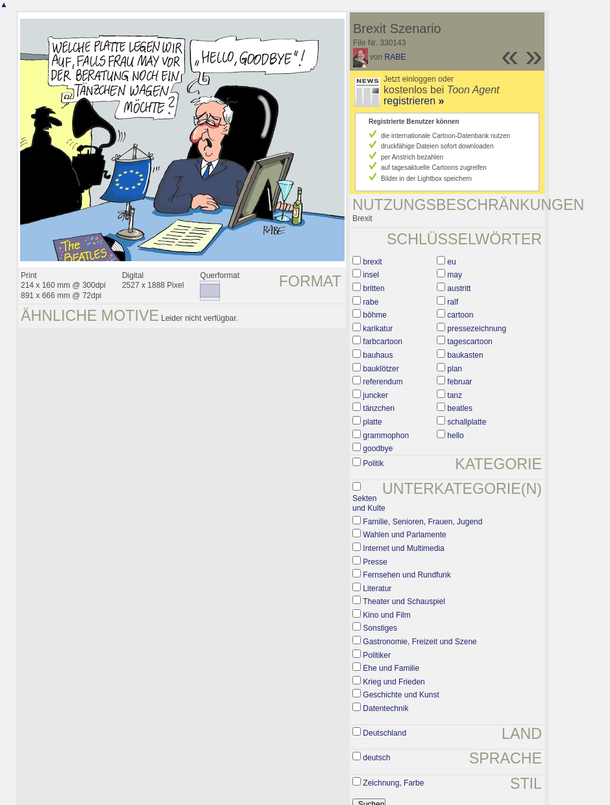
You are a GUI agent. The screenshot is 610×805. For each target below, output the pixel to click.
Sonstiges (380, 628)
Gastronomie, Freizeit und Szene (419, 641)
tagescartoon (469, 341)
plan (454, 368)
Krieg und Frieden (393, 681)
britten (373, 288)
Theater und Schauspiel (404, 601)
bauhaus (378, 355)
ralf (452, 302)
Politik (373, 463)
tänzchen (379, 408)
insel (371, 274)
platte (372, 421)
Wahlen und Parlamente (404, 534)
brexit (372, 261)
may (454, 274)
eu (451, 261)
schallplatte (466, 421)
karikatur (378, 328)
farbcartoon (382, 341)
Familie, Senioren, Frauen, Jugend (422, 521)
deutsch (376, 757)
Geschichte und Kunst (401, 694)
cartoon (460, 315)
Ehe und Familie (391, 668)
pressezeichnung (476, 328)
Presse (375, 561)
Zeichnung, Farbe (393, 783)
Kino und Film (386, 615)
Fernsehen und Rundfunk (406, 574)
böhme (375, 315)
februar (459, 381)
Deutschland (384, 733)
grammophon (386, 435)
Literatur (377, 588)
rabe (370, 302)
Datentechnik (385, 708)
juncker (375, 395)
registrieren (414, 100)
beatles (459, 408)
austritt (458, 288)
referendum (382, 381)
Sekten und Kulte (368, 503)
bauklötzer (380, 368)
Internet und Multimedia (403, 548)
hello (455, 435)
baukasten (465, 355)
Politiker (377, 655)
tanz (454, 395)
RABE (395, 57)
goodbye (378, 448)
